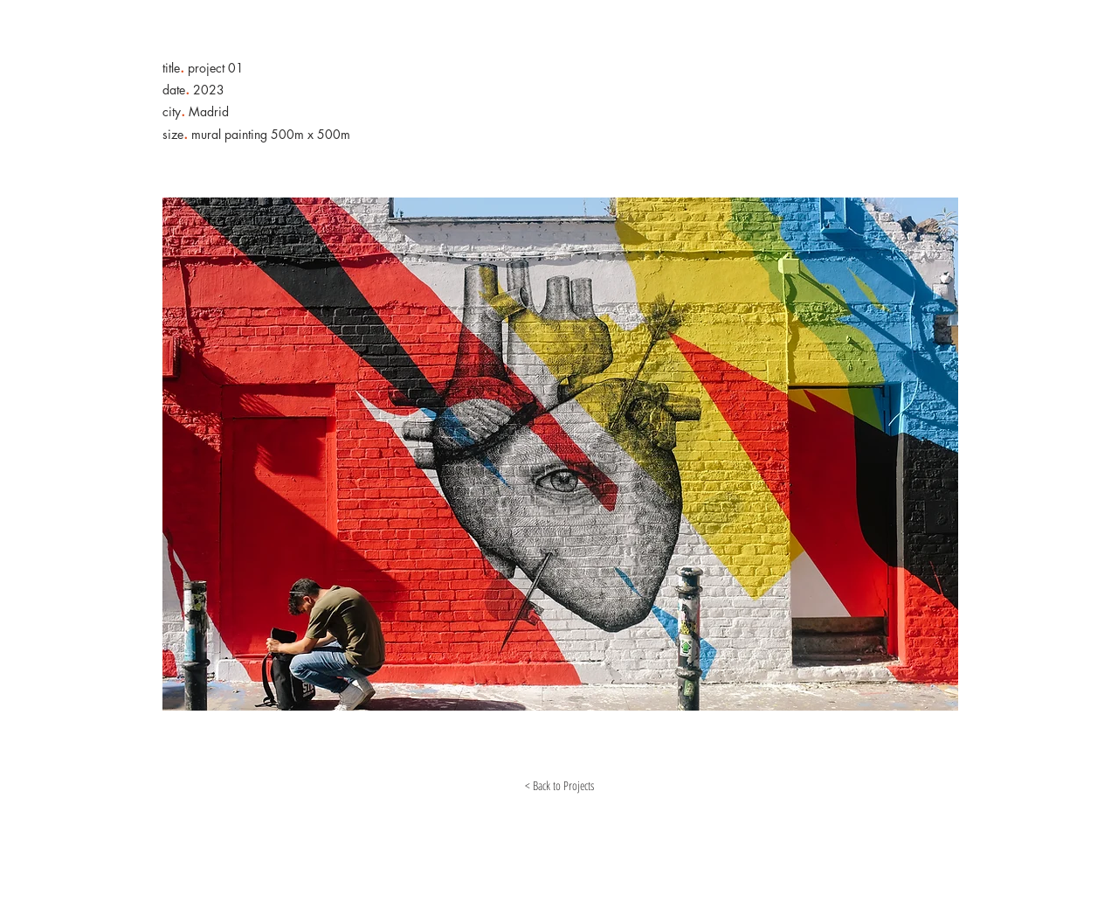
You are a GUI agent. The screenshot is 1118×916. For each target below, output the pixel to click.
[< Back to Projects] (559, 785)
